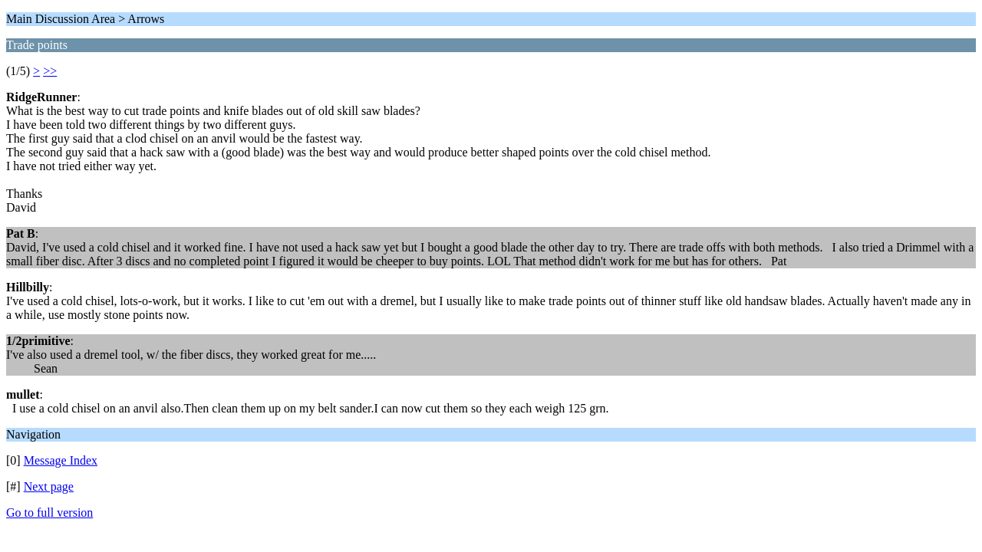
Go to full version (49, 512)
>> (50, 70)
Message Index (60, 460)
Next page (49, 486)
